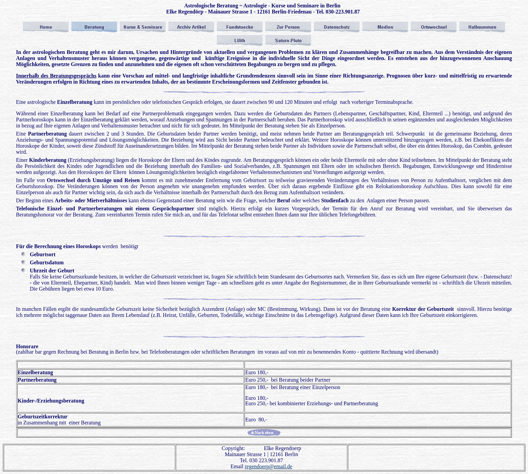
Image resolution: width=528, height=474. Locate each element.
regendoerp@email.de (268, 466)
